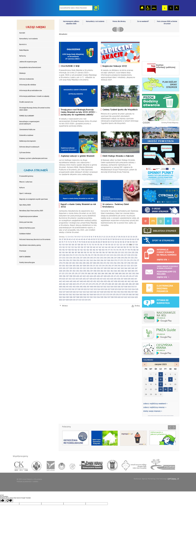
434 (111, 279)
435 (115, 279)
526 (105, 289)
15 (89, 236)
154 (137, 247)
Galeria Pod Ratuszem (27, 228)
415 (127, 276)
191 (88, 252)
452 (94, 281)
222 (108, 255)
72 (66, 242)
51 (96, 239)
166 (94, 250)
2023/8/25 (168, 415)
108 (79, 244)
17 (93, 236)
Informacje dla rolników (27, 85)
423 (73, 279)
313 (100, 265)
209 (67, 255)
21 (102, 236)
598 (112, 297)
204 (129, 252)
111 (87, 244)
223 (111, 255)
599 (115, 297)
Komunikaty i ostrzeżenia (28, 39)
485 (126, 284)
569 (94, 294)
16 (91, 236)
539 (70, 292)
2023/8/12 (158, 415)
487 (133, 284)
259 (77, 260)
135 (78, 247)
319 (118, 265)
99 (131, 242)
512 (60, 289)
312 (97, 265)
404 (91, 276)
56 (109, 239)
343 (122, 268)
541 (77, 292)
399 (74, 276)
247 (115, 257)
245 (108, 257)
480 (109, 284)
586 (71, 297)
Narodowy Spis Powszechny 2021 (31, 211)
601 (122, 297)
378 (82, 273)
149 (121, 247)
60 (119, 239)
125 (127, 244)
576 (117, 294)
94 (118, 242)
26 (114, 236)
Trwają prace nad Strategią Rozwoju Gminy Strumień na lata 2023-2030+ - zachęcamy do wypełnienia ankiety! (79, 112)
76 (75, 242)
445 (71, 281)
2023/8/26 (171, 415)
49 (92, 239)
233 (67, 257)
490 (64, 286)
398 (70, 276)
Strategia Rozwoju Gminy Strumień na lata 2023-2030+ (34, 109)
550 (108, 292)
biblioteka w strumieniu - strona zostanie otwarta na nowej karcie (160, 230)
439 (128, 279)
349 (64, 271)
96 (123, 242)
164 (87, 250)
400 (77, 276)
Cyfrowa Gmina (24, 152)
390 (123, 273)
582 (136, 294)
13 (85, 236)
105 (69, 244)
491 (67, 286)
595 (101, 297)
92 (113, 242)
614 (86, 300)
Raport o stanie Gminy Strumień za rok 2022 (78, 205)
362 (108, 271)
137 (85, 247)
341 (115, 268)
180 (134, 250)
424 (77, 279)
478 (103, 284)
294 (115, 263)
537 (63, 292)
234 (70, 257)
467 (67, 284)
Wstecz (65, 306)
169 (103, 250)
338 (105, 268)
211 (73, 255)
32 (129, 236)
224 (115, 255)
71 (64, 242)
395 (60, 276)
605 (136, 297)
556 (129, 292)
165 (91, 250)
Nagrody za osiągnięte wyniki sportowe (33, 199)
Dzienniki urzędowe (26, 135)
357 (91, 271)
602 (125, 297)
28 (119, 236)
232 (63, 257)
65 (131, 239)
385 (106, 273)
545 (91, 292)
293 (111, 263)
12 (83, 236)
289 (97, 263)
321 (125, 265)
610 (74, 300)
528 (112, 289)
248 (118, 257)
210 (70, 255)
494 (77, 286)
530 (119, 289)
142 (100, 247)
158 (69, 250)
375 (73, 273)
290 (101, 263)
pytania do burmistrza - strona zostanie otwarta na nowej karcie (160, 301)
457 (112, 281)
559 (60, 294)
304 (70, 265)
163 (84, 250)
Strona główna (142, 8)
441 (135, 279)
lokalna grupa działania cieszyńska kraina (21, 465)
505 (115, 286)
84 (94, 242)
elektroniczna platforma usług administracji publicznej (160, 288)
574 (111, 294)
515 (69, 289)
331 (81, 268)
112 (90, 244)
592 (91, 297)
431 (101, 279)
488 (137, 284)
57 (111, 239)
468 (70, 284)
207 (60, 255)
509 (129, 286)
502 (105, 286)
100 (133, 242)
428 (91, 279)
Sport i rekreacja (25, 193)
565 (81, 294)
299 (132, 263)
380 (89, 273)
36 (60, 239)
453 (98, 281)
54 (104, 239)
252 (132, 257)
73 (69, 242)
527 (109, 289)
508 (125, 286)
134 (75, 247)
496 (84, 286)
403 (87, 276)
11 (81, 236)
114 (95, 244)
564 (77, 294)
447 (77, 281)
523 (95, 289)
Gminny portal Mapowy (160, 116)
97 (126, 242)
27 (117, 236)
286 (87, 263)
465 (60, 284)
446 (74, 281)
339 (108, 268)
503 (108, 286)
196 (103, 252)
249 (122, 257)
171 (109, 250)
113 (93, 244)
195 (100, 252)
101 (136, 242)
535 (136, 289)
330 (77, 268)
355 (84, 271)
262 (87, 260)
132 (69, 247)
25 (112, 236)
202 (122, 252)
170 (106, 250)
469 (74, 284)
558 (136, 292)
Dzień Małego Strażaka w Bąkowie (118, 156)
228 (128, 255)
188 (79, 252)
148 (118, 247)
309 (87, 265)
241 (94, 257)
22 (104, 236)
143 (103, 247)
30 (124, 236)
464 (136, 281)
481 (113, 284)
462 (129, 281)
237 (81, 257)
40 (70, 239)
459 (119, 281)
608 (67, 300)
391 (127, 273)
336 (98, 268)
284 (80, 263)
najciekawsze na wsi (160, 316)
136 (81, 247)
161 (79, 250)
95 (121, 242)
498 (91, 286)
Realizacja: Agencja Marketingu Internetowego (150, 479)
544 (87, 292)
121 (115, 244)
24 (109, 236)
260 (81, 260)
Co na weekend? (167, 21)
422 (70, 279)
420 (63, 279)
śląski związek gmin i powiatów (50, 465)
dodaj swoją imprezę (152, 411)
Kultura (22, 188)
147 (115, 247)
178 (128, 250)
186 (73, 252)
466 (64, 284)
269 (112, 260)
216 (89, 255)
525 (102, 289)
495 (81, 286)
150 (124, 247)
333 (87, 268)
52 (99, 239)
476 (96, 284)
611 (77, 300)
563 (74, 294)
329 (74, 268)
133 (72, 247)
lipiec (144, 364)
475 (93, 284)
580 (130, 294)
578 (123, 294)
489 (60, 286)
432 (104, 279)
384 (102, 273)
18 (95, 236)
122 (117, 244)
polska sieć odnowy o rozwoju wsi (161, 465)
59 (116, 239)
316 (109, 265)
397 (67, 276)
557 (132, 292)
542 (80, 292)
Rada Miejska (24, 50)
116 (101, 244)
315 (106, 265)
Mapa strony (154, 8)
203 (126, 252)
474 (90, 284)
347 (136, 268)
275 (131, 260)
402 (84, 276)
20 (100, 236)
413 (121, 276)
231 (60, 257)
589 (81, 297)
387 (113, 273)
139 (91, 247)
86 (99, 242)
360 (101, 271)
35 (136, 236)
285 (84, 263)
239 (87, 257)
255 (64, 260)
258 (74, 260)
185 (69, 252)
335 (94, 268)
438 (125, 279)
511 (135, 286)
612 (80, 300)
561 (67, 294)
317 (112, 265)
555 (125, 292)
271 (118, 260)
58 (113, 239)
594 (98, 297)
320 (122, 265)
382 (95, 273)
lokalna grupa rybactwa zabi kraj (90, 465)
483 (119, 284)
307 (81, 265)
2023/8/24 (165, 415)
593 (94, 297)
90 (109, 242)
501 (101, 286)
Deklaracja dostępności (27, 141)
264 (94, 260)
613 (83, 300)
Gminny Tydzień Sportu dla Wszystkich (120, 109)
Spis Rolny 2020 (25, 205)
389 (120, 273)
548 (101, 292)
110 (85, 244)
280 (67, 263)
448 (81, 281)
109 (82, 244)
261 (84, 260)
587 (74, 297)
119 (109, 244)
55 (106, 239)
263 (91, 260)
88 (104, 242)
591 (88, 297)
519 (82, 289)
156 (63, 250)
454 (101, 281)
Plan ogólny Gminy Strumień (160, 84)
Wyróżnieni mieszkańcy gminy (30, 245)
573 (107, 294)
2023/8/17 (161, 415)
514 (66, 289)
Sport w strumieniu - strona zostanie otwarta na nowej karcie (160, 240)
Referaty (22, 56)
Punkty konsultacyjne (27, 262)
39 (67, 239)
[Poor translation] (9, 500)
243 (101, 257)
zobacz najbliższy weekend (155, 404)
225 (118, 255)
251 (129, 257)
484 (123, 284)
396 (64, 276)
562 (70, 294)
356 (88, 271)
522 (91, 289)
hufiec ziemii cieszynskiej (133, 465)
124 (124, 244)
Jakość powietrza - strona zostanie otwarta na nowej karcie (160, 134)
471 (81, 284)
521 (88, 289)
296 (122, 263)
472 (83, 284)
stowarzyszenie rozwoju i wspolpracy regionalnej (37, 465)
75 (73, 242)
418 (136, 276)
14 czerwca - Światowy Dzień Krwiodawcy (115, 205)
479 (106, 284)
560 (64, 294)
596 (105, 297)
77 (77, 242)
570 (98, 294)
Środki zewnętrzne (26, 102)
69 (60, 242)
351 (71, 271)
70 (62, 242)
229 (132, 255)
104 (66, 244)
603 (129, 297)
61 (121, 239)
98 (128, 242)
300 (135, 263)
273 (125, 260)
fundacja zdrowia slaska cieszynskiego (111, 465)
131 (66, 247)
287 (91, 263)
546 (94, 292)
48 (89, 239)
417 (133, 276)
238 (84, 257)
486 (130, 284)
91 (111, 242)
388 (116, 273)
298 (128, 263)
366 (122, 271)
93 (116, 242)
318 (115, 265)
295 (118, 263)
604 (132, 297)
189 (82, 252)
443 (64, 281)
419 (60, 279)
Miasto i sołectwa (25, 182)
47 (87, 239)
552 (115, 292)
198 (109, 252)
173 (114, 250)
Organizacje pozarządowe (28, 216)
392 (130, 273)
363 (112, 271)
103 (63, 244)
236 (77, 257)
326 (64, 268)
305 (74, 265)
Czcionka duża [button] (176, 8)
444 (67, 281)
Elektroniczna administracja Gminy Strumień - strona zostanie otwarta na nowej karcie (160, 210)
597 (108, 297)
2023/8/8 (152, 415)
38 (65, 239)
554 (122, 292)
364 (115, 271)
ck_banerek (160, 348)
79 (82, 242)
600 (119, 297)
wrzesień (176, 364)
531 (123, 289)
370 (136, 271)
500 (98, 286)
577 (120, 294)
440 (132, 279)
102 (60, 244)
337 (101, 268)
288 (94, 263)
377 (79, 273)
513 (63, 289)
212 (76, 255)
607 (63, 300)
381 (92, 273)
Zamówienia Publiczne (27, 129)
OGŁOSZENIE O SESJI (70, 66)
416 (130, 276)
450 (88, 281)
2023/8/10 (155, 415)
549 (105, 292)
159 (72, 250)
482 (116, 284)
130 (63, 247)
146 (112, 247)
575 (114, 294)
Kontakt (22, 33)
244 (105, 257)
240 (91, 257)
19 (97, 236)
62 (123, 239)
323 (132, 265)
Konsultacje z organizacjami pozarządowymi (29, 122)
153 (133, 247)
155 (60, 250)
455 (105, 281)
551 (112, 292)
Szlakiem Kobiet (25, 234)
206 (136, 252)
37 (62, 239)
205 (133, 252)
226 (122, 255)
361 (105, 271)
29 (122, 236)
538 (67, 292)
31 (126, 236)
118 (106, 244)
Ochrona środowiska (26, 79)
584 (64, 297)
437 (122, 279)
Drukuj (137, 306)
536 (60, 292)
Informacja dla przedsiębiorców (30, 90)
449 (84, 281)
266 (101, 260)
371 (60, 273)
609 (70, 300)
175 (120, 250)
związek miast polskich (71, 465)
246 (112, 257)
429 (94, 279)
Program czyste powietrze (160, 175)
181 (137, 250)
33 (131, 236)
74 (71, 242)
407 (101, 276)
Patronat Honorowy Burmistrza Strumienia (34, 239)
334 (91, 268)
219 (98, 255)
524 (98, 289)
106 (73, 244)
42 (74, 239)
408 (105, 276)
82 (89, 242)
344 (125, 268)
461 (126, 281)
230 (135, 255)
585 (67, 297)
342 (118, 268)
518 (79, 289)
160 (75, 250)
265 (98, 260)
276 (134, 260)
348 (60, 271)
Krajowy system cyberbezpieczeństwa (33, 158)
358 (94, 271)
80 (84, 242)
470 (77, 284)
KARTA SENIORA (24, 257)
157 (66, 250)
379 (85, 273)
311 (94, 265)
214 (82, 255)
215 (85, 255)
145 (109, 247)
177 (126, 250)
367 (125, 271)
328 (70, 268)
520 (85, 289)
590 (84, 297)
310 (91, 265)
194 (97, 252)
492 (70, 286)
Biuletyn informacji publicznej (160, 68)
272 (121, 260)
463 (132, 281)
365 (119, 271)
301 (60, 265)
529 (116, 289)
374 (69, 273)
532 (126, 289)
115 (98, 244)
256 (67, 260)
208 (63, 255)
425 (80, 279)
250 (125, 257)
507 (122, 286)
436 (118, 279)
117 (104, 244)
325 (60, 268)
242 (98, 257)
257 (71, 260)
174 (117, 250)
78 (80, 242)
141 (97, 247)
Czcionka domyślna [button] (164, 8)
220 (101, 255)
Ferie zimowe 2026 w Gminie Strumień (71, 22)
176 (123, 250)
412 (117, 276)
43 (77, 239)
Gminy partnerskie (25, 222)
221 (104, 255)
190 (85, 252)
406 (98, 276)
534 (133, 289)
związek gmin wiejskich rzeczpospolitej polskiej (61, 465)
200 (115, 252)
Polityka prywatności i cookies (27, 481)
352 (74, 271)
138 (87, 247)
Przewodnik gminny (26, 176)
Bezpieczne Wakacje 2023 (114, 66)
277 (137, 260)
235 (74, 257)
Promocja (22, 251)
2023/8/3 (149, 415)
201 (119, 252)
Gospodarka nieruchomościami (30, 67)
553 (118, 292)
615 (89, 300)
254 (60, 260)
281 (70, 263)
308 (84, 265)
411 (115, 276)
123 (121, 244)
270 (115, 260)
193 (94, 252)
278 (60, 263)
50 (94, 239)
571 (101, 294)
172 (111, 250)
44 (79, 239)
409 (108, 276)
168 (100, 250)
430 (98, 279)
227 (125, 255)
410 (112, 276)
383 (99, 273)
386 (109, 273)
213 (79, 255)
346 (132, 268)
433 (108, 279)
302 (63, 265)
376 (76, 273)
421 (67, 279)
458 (115, 281)
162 (81, 250)
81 (87, 242)
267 (105, 260)
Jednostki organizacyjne (28, 62)
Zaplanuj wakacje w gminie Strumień (77, 156)
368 (129, 271)
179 (131, 250)
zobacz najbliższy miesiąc (154, 407)
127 (133, 244)
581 (133, 294)
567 (88, 294)
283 (77, 263)
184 (66, 252)
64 (128, 239)
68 (138, 239)
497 (88, 286)
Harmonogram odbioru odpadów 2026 (95, 22)
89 (106, 242)
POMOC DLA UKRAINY (26, 116)
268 (108, 260)
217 (92, 255)
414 (124, 276)
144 (106, 247)
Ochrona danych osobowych (29, 147)
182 (60, 252)
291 (104, 263)
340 (112, 268)
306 (77, 265)
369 (132, 271)
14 (87, 236)
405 (94, 276)
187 (76, 252)
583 (60, 297)
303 (67, 265)
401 (81, 276)
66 (133, 239)
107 (76, 244)
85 (97, 242)
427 (87, 279)
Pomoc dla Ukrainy (143, 21)
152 (130, 247)
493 (74, 286)
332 (84, 268)
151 (127, 247)
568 (91, 294)
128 (136, 244)
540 (74, 292)
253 (135, 257)
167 (97, 250)
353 (77, 271)
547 (98, 292)
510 (132, 286)
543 (84, 292)
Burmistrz (23, 44)
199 (112, 252)
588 (77, 297)
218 (95, 255)
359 (98, 271)
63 (126, 239)
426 (84, 279)
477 (100, 284)
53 (101, 239)
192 (91, 252)
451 (91, 281)
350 (67, 271)
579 (127, 294)
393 (133, 273)
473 (87, 284)
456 (108, 281)
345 (129, 268)
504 (112, 286)
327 (67, 268)
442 (60, 281)
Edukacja (22, 73)
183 (63, 252)
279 (63, 263)
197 (106, 252)
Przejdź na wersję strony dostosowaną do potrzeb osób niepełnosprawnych (148, 8)
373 (66, 273)
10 (79, 236)
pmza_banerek (160, 332)
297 (125, 263)
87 (101, 242)
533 (129, 289)
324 (135, 265)
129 (60, 247)
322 (128, 265)
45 (82, 239)
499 (94, 286)
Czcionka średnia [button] (170, 8)
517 (76, 289)
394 (137, 273)
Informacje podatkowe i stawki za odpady (34, 96)
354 (81, 271)
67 (135, 239)
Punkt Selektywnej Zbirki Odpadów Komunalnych (160, 100)
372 (63, 273)
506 (119, 286)
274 (128, 260)
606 (60, 300)
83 (91, 242)
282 (73, 263)
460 (122, 281)
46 (84, 239)
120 (112, 244)
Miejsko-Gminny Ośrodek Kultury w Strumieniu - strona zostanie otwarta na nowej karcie (160, 220)
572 (104, 294)
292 (108, 263)
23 (107, 236)
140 (94, 247)
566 (84, 294)
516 (73, 289)
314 (103, 265)
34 (134, 236)
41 (72, 239)
